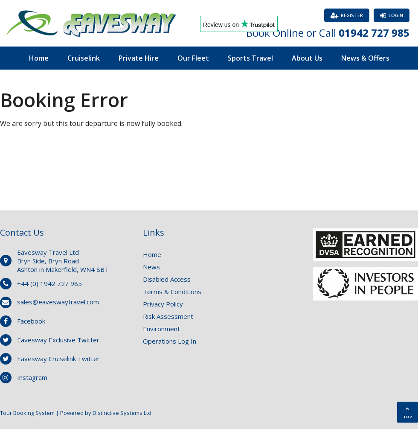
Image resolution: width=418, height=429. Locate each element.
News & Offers (365, 58)
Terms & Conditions (172, 291)
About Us (307, 58)
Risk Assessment (168, 316)
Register (352, 15)
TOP (407, 413)
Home (39, 58)
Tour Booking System (27, 413)
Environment (161, 328)
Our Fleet (193, 58)
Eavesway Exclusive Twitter (58, 340)
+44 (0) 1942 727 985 (49, 283)
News (151, 267)
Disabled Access (167, 279)
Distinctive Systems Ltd (122, 413)
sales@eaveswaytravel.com (58, 302)
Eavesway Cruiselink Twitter (58, 358)
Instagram (32, 377)
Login (396, 15)
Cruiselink (83, 58)
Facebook (31, 321)
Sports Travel (250, 58)
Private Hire (139, 58)
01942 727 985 (374, 33)
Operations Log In (169, 341)
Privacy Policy (163, 304)
